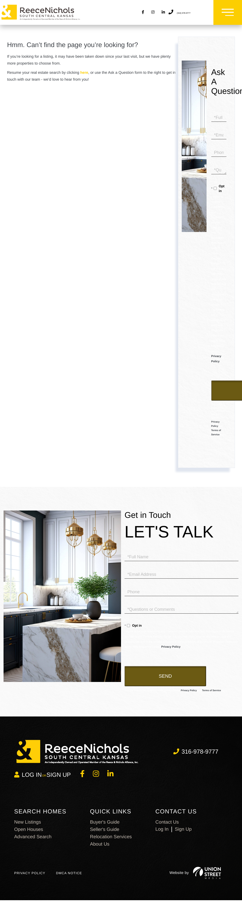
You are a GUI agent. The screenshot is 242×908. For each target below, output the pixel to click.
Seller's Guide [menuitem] (104, 834)
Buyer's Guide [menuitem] (105, 826)
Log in (32, 779)
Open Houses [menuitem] (28, 834)
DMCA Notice (69, 879)
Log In (162, 834)
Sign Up (59, 779)
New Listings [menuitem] (27, 826)
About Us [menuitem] (99, 848)
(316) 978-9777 (188, 14)
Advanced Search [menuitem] (33, 841)
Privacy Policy (170, 651)
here (84, 78)
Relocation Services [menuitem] (111, 841)
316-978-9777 (200, 757)
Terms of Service (211, 695)
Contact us (167, 826)
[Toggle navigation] (225, 15)
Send (165, 681)
